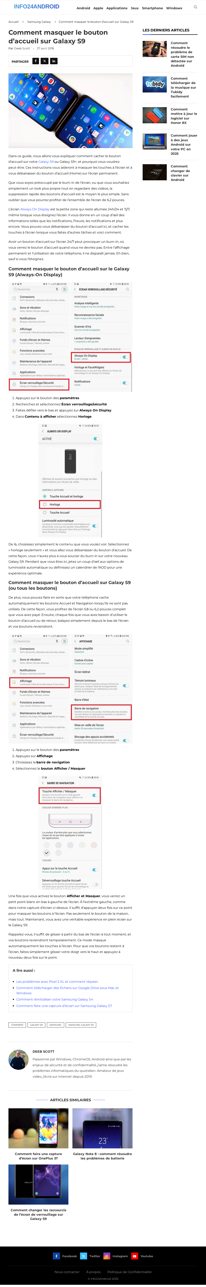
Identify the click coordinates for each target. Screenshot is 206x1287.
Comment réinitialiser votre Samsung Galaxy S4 (54, 1002)
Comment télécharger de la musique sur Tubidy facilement (183, 90)
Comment (17, 1026)
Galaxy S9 (46, 164)
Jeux (135, 8)
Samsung (55, 1026)
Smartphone (152, 8)
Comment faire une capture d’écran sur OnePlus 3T (38, 1158)
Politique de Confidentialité (129, 1274)
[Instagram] (115, 1258)
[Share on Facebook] (35, 63)
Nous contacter (67, 1274)
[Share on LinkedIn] (54, 63)
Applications (117, 8)
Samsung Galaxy (39, 24)
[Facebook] (65, 1258)
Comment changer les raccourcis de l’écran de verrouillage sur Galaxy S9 (38, 1216)
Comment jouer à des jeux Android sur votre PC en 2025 (184, 147)
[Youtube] (143, 1258)
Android (83, 8)
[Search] (196, 8)
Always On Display (34, 211)
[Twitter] (90, 1258)
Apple (98, 8)
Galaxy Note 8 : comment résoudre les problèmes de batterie (102, 1158)
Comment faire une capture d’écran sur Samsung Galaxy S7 (64, 1008)
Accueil (13, 24)
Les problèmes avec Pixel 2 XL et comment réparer (57, 984)
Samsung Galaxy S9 (81, 1026)
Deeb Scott (22, 50)
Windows (174, 8)
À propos (93, 1274)
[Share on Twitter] (44, 63)
